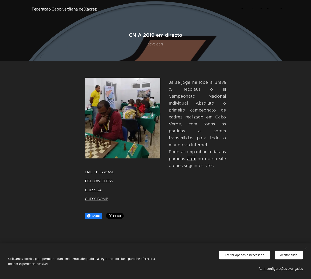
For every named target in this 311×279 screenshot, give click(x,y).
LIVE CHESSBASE (99, 172)
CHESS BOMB (96, 199)
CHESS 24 (93, 190)
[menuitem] (227, 8)
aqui (191, 158)
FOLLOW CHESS (99, 181)
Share (93, 216)
